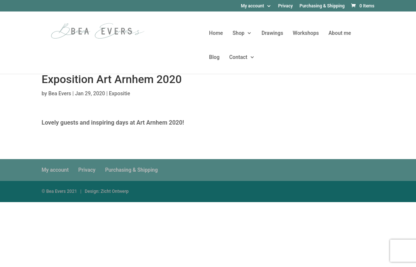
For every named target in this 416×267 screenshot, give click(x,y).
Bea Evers (59, 93)
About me (340, 33)
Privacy (285, 6)
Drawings (272, 33)
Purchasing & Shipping (322, 6)
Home (216, 33)
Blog (214, 57)
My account (252, 6)
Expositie (119, 93)
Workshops (306, 33)
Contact (238, 57)
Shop (238, 33)
